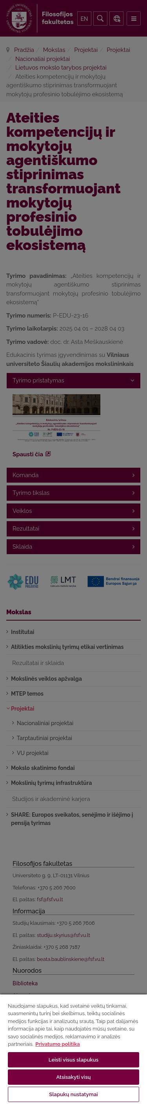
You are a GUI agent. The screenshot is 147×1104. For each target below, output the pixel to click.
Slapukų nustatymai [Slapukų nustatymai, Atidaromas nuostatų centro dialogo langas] (73, 1094)
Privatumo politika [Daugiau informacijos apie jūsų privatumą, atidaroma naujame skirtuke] (57, 1044)
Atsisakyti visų (73, 1077)
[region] (73, 1049)
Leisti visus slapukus (74, 1060)
